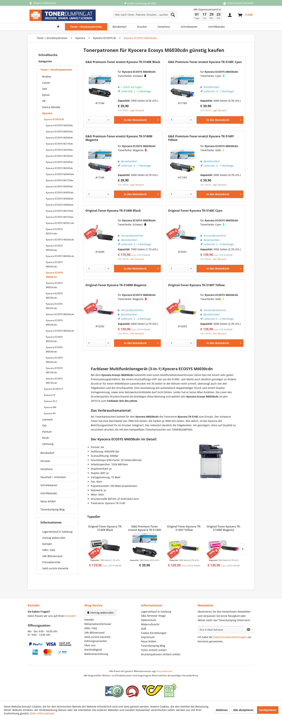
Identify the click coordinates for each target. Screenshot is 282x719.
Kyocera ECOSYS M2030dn (59, 125)
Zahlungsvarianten (95, 641)
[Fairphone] (163, 26)
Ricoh (45, 437)
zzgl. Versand (137, 110)
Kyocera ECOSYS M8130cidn (54, 380)
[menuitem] (132, 14)
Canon (46, 82)
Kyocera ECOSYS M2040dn (59, 137)
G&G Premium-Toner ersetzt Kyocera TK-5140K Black (122, 62)
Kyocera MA (50, 407)
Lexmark (47, 419)
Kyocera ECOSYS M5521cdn (60, 223)
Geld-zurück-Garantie (55, 568)
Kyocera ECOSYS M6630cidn (54, 349)
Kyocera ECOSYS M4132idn (60, 216)
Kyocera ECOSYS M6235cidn (54, 306)
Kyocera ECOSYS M (54, 119)
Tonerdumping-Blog (52, 509)
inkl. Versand (137, 258)
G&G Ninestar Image (153, 615)
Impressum (148, 637)
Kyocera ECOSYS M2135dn (59, 143)
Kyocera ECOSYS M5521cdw (54, 231)
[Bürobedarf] (119, 26)
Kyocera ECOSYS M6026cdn (60, 256)
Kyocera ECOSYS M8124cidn (54, 370)
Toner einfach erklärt (154, 650)
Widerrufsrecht (150, 624)
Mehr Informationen (42, 713)
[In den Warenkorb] (137, 120)
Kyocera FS (49, 395)
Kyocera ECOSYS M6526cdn (60, 314)
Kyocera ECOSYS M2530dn (59, 149)
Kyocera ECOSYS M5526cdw (54, 248)
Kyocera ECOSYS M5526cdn (60, 239)
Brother (46, 76)
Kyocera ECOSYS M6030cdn (54, 274)
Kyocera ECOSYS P (53, 388)
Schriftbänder (48, 493)
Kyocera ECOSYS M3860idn (60, 204)
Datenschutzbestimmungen (230, 637)
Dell (44, 88)
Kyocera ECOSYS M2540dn (59, 162)
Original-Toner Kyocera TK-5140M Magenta (115, 285)
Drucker (45, 461)
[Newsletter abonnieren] (248, 629)
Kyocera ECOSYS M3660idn (60, 198)
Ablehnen (222, 710)
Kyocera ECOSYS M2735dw (59, 180)
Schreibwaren (48, 485)
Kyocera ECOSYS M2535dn (59, 155)
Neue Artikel (48, 501)
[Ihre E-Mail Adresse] (220, 629)
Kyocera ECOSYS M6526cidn (54, 322)
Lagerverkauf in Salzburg (57, 531)
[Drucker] (142, 26)
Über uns (89, 645)
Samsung (47, 444)
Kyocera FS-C (50, 401)
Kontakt (47, 544)
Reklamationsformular (97, 624)
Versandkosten (164, 671)
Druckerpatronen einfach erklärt (160, 654)
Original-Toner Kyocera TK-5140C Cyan (195, 211)
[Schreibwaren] (189, 26)
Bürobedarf (47, 453)
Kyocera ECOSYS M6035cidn (54, 285)
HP (44, 101)
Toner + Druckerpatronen (56, 69)
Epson (46, 95)
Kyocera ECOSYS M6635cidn (54, 360)
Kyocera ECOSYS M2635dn (59, 168)
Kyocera (47, 113)
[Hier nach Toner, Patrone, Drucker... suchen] (145, 14)
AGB (143, 628)
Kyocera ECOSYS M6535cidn (54, 339)
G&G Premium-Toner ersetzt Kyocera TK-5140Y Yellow (201, 138)
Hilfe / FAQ (48, 550)
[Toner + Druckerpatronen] (86, 26)
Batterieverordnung (96, 654)
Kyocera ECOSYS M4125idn (60, 210)
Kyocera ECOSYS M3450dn (59, 186)
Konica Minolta (51, 107)
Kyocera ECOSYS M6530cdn (60, 330)
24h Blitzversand (52, 556)
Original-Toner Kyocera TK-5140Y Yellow (196, 285)
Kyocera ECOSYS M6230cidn (54, 295)
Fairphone (46, 469)
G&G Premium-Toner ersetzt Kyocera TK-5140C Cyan (205, 62)
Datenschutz (148, 620)
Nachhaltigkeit (93, 649)
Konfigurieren (267, 710)
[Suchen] (173, 14)
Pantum (47, 431)
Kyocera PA (50, 413)
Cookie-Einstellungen (154, 633)
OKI (44, 425)
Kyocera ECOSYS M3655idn (60, 192)
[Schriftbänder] (216, 26)
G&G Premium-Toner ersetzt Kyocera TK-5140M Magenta (118, 138)
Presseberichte (51, 562)
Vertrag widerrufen (53, 537)
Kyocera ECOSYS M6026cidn (54, 264)
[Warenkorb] (245, 15)
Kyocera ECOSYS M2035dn (59, 131)
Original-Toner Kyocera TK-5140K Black (113, 211)
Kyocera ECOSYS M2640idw (60, 174)
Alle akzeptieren (243, 710)
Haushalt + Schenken (53, 477)
